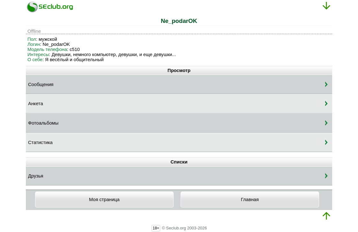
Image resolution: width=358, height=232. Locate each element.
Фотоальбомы (43, 123)
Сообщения (41, 84)
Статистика (40, 142)
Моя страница (104, 199)
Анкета (35, 103)
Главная (250, 199)
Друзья (35, 175)
